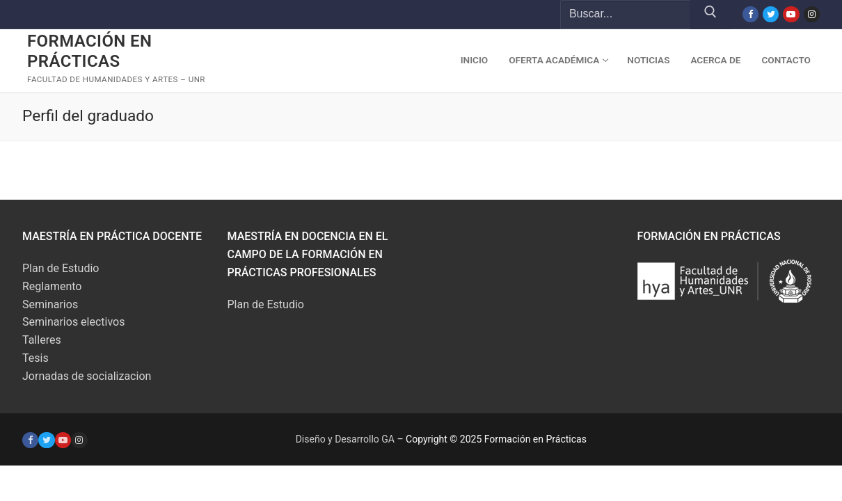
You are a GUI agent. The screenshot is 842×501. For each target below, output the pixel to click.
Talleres (41, 340)
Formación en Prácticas (89, 51)
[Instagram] (812, 14)
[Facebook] (750, 14)
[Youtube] (791, 14)
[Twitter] (771, 14)
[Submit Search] (710, 14)
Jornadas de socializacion (86, 376)
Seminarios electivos (73, 321)
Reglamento (51, 286)
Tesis (35, 358)
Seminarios (50, 304)
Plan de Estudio (60, 268)
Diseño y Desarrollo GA (345, 439)
